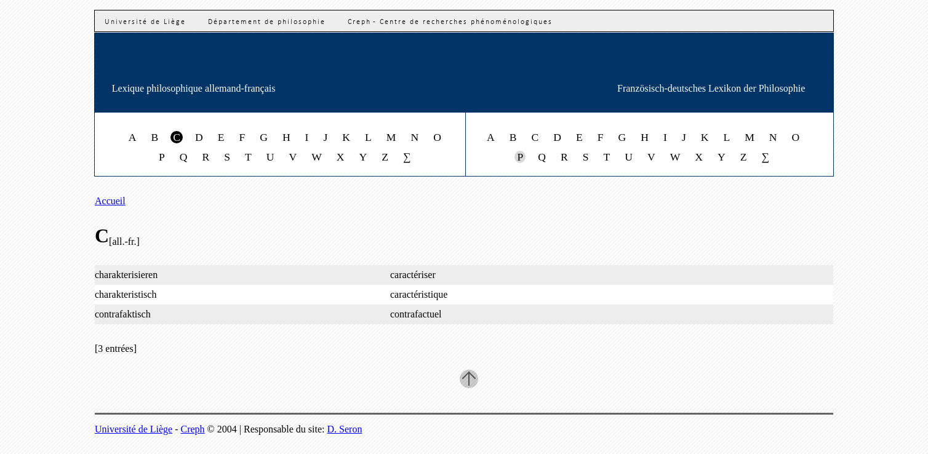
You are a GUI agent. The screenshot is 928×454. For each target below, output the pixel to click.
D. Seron (344, 429)
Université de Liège (145, 22)
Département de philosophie (267, 22)
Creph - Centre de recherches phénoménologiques (450, 22)
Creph (193, 429)
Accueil (110, 201)
